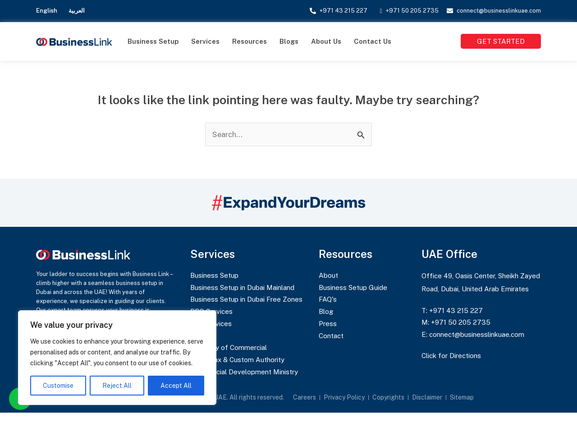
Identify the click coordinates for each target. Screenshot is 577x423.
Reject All (117, 385)
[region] (117, 357)
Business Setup (153, 41)
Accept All (176, 385)
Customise (58, 385)
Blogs (288, 41)
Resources (249, 41)
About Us (326, 41)
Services (205, 41)
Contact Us (372, 41)
